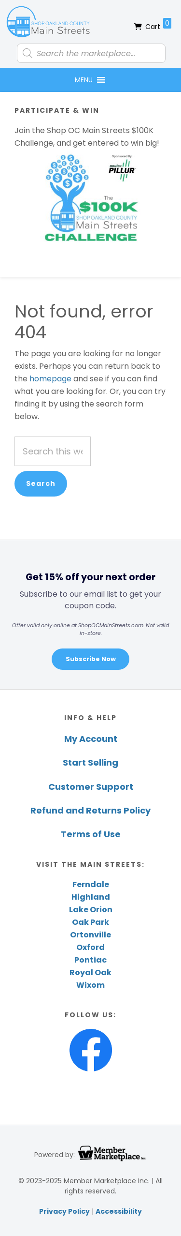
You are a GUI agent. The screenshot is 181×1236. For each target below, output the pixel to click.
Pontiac (90, 959)
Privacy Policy (64, 1211)
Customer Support (90, 787)
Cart (158, 24)
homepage (50, 378)
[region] (90, 615)
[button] (84, 80)
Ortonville (90, 934)
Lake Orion (90, 909)
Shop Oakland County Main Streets (48, 22)
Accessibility (119, 1211)
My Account (90, 739)
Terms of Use (91, 834)
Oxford (90, 947)
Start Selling (90, 762)
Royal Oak (90, 972)
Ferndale (90, 884)
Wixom (90, 985)
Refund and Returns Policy (90, 810)
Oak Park (90, 922)
